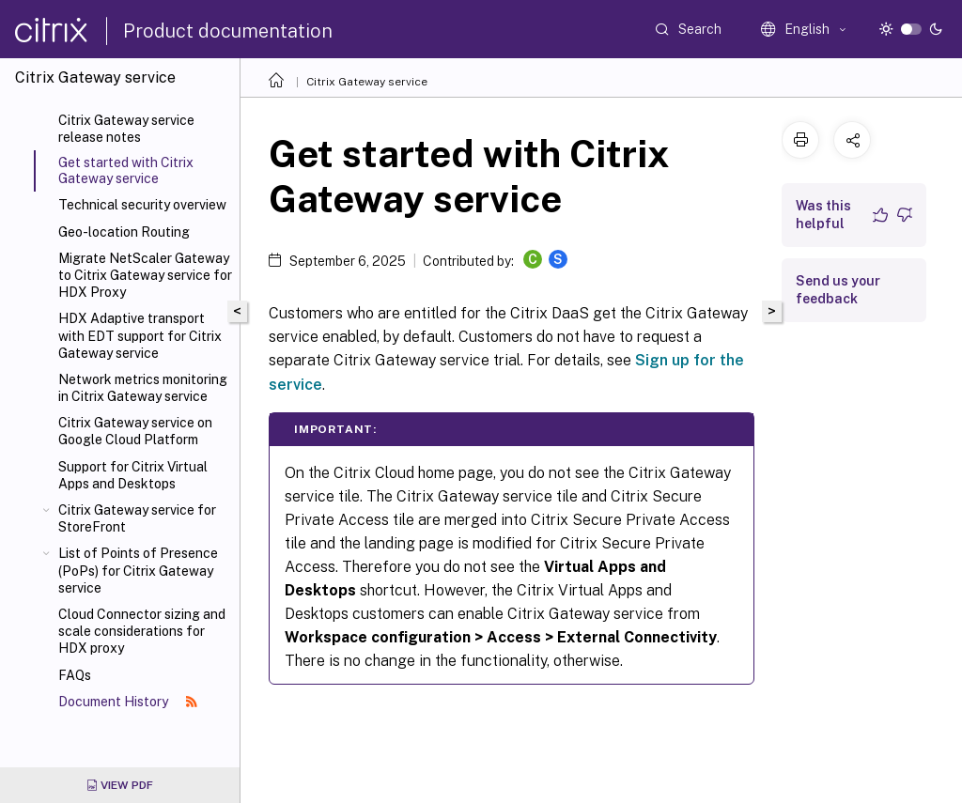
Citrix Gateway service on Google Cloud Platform (135, 431)
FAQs (74, 675)
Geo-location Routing (124, 231)
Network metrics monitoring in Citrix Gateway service (142, 388)
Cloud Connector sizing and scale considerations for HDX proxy (141, 631)
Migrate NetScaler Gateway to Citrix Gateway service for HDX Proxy (145, 275)
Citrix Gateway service (366, 81)
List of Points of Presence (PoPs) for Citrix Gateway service (138, 570)
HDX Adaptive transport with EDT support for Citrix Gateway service (140, 335)
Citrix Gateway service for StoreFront (137, 518)
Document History (127, 701)
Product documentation (228, 31)
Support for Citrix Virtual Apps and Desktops (133, 475)
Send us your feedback (838, 289)
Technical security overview (142, 204)
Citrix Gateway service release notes (126, 129)
